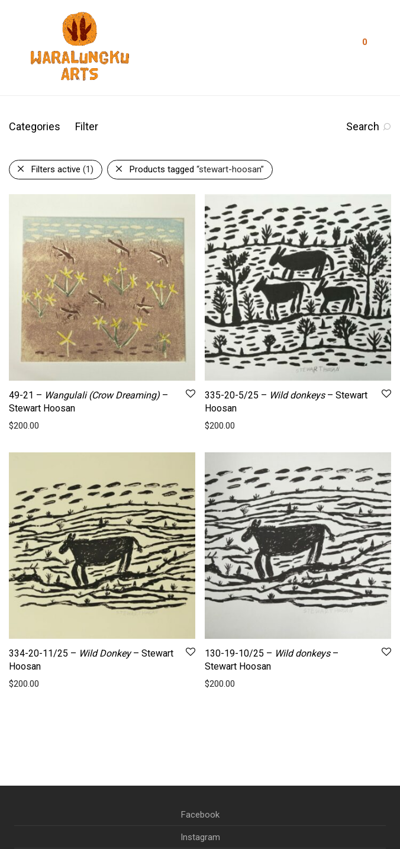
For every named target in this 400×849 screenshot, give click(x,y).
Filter (86, 126)
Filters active (62, 169)
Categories (34, 126)
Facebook (200, 814)
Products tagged (197, 169)
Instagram (200, 837)
